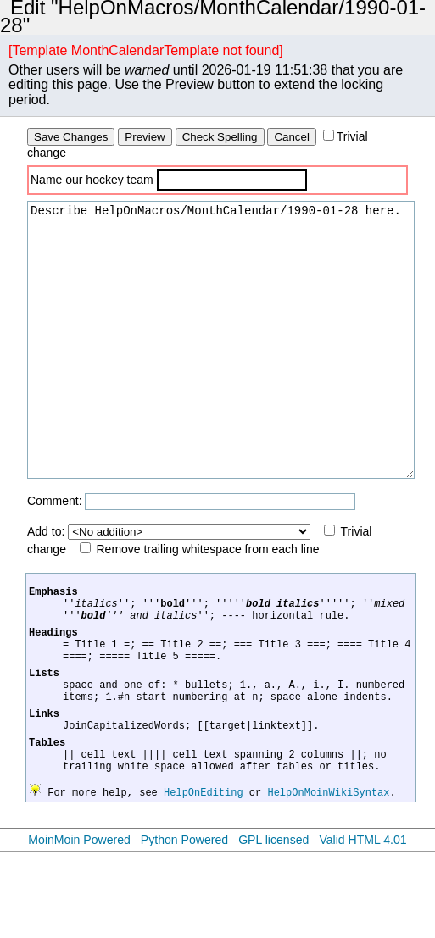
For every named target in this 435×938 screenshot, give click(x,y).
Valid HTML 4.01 (362, 926)
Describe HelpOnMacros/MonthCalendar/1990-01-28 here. (221, 365)
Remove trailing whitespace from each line (208, 600)
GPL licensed (273, 926)
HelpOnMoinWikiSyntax (328, 878)
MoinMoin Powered (79, 926)
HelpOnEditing (203, 878)
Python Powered (184, 926)
